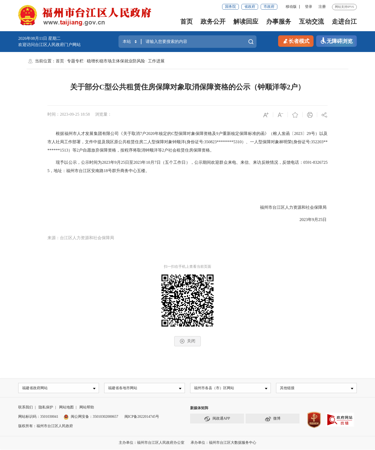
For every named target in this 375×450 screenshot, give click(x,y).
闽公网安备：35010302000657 (94, 417)
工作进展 (156, 61)
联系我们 (25, 408)
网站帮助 (86, 408)
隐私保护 (46, 408)
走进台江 (344, 21)
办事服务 (278, 21)
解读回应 (245, 21)
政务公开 (213, 21)
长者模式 (295, 40)
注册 (322, 7)
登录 (308, 7)
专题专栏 (75, 61)
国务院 (230, 7)
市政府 (269, 7)
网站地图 (66, 408)
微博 (272, 419)
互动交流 (311, 21)
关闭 (187, 341)
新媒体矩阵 (199, 409)
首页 (186, 21)
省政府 (249, 7)
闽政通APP (217, 419)
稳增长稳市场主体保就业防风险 (116, 61)
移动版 (291, 7)
